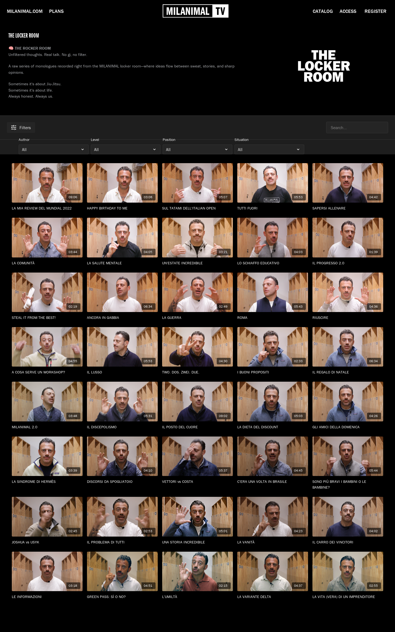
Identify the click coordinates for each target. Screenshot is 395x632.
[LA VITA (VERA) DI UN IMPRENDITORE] (347, 597)
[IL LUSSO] (122, 372)
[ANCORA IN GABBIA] (122, 318)
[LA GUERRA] (197, 318)
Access (348, 11)
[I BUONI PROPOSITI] (272, 372)
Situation (242, 139)
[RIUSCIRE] (347, 318)
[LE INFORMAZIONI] (47, 597)
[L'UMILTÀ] (197, 597)
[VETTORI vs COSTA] (197, 481)
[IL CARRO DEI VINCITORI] (347, 542)
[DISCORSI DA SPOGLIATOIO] (122, 481)
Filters (21, 127)
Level (95, 139)
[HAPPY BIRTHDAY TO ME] (122, 208)
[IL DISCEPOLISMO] (122, 427)
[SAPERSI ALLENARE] (347, 208)
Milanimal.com (25, 11)
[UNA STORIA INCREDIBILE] (197, 542)
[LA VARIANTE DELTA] (272, 597)
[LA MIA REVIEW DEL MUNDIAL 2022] (47, 208)
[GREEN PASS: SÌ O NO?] (122, 597)
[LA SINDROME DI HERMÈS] (47, 481)
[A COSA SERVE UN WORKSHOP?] (47, 372)
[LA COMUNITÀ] (47, 263)
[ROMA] (272, 318)
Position (169, 139)
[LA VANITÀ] (272, 542)
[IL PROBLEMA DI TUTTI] (122, 542)
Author (24, 139)
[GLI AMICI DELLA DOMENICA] (347, 427)
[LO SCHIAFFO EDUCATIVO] (272, 263)
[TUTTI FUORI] (272, 208)
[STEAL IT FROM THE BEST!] (47, 318)
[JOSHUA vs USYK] (47, 542)
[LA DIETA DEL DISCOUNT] (272, 427)
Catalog (323, 11)
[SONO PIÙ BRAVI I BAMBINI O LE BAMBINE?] (347, 484)
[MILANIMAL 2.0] (47, 427)
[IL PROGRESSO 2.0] (347, 263)
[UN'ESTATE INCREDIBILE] (197, 263)
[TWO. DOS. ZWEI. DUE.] (197, 372)
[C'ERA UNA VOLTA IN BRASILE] (272, 481)
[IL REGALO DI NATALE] (347, 372)
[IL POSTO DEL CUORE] (197, 427)
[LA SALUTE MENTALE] (122, 263)
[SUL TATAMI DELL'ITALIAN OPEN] (197, 208)
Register (375, 11)
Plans (56, 11)
